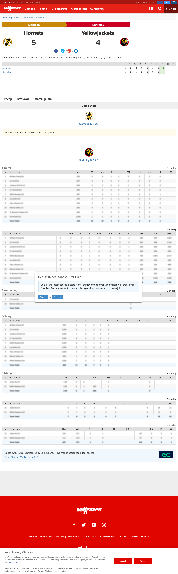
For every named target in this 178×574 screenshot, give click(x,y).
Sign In (43, 297)
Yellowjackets (98, 33)
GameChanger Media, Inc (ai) (21, 456)
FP (64, 320)
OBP (141, 233)
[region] (89, 561)
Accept (122, 561)
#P (140, 429)
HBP (99, 233)
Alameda (34, 25)
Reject (142, 561)
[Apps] (151, 8)
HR (160, 172)
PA (92, 172)
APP (108, 377)
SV (150, 377)
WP (90, 429)
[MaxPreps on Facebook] (160, 2)
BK (151, 429)
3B (149, 172)
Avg (78, 172)
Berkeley (98, 25)
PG (171, 377)
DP (108, 320)
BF (159, 403)
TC (76, 320)
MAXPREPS (9, 2)
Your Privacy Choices (128, 536)
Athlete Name (15, 172)
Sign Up (57, 297)
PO (86, 320)
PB (127, 320)
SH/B (71, 233)
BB (81, 233)
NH (160, 377)
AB (102, 172)
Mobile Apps (46, 536)
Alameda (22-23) (89, 124)
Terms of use (89, 536)
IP (68, 403)
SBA (159, 295)
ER (94, 403)
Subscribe (59, 536)
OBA (64, 429)
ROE (110, 233)
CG (130, 377)
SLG (155, 233)
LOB (129, 233)
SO (140, 377)
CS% (169, 320)
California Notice (107, 536)
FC (120, 233)
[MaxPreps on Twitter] (167, 2)
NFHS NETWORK (33, 2)
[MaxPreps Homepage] (89, 510)
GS (171, 172)
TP (118, 320)
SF (60, 233)
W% (94, 377)
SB (149, 320)
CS (159, 320)
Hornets (34, 33)
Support (145, 536)
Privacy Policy (74, 536)
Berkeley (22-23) (89, 160)
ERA (65, 377)
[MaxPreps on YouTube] (94, 524)
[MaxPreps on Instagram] (174, 2)
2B (139, 172)
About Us (33, 536)
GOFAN (20, 2)
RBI (128, 172)
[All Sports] (110, 8)
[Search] (160, 8)
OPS (169, 233)
